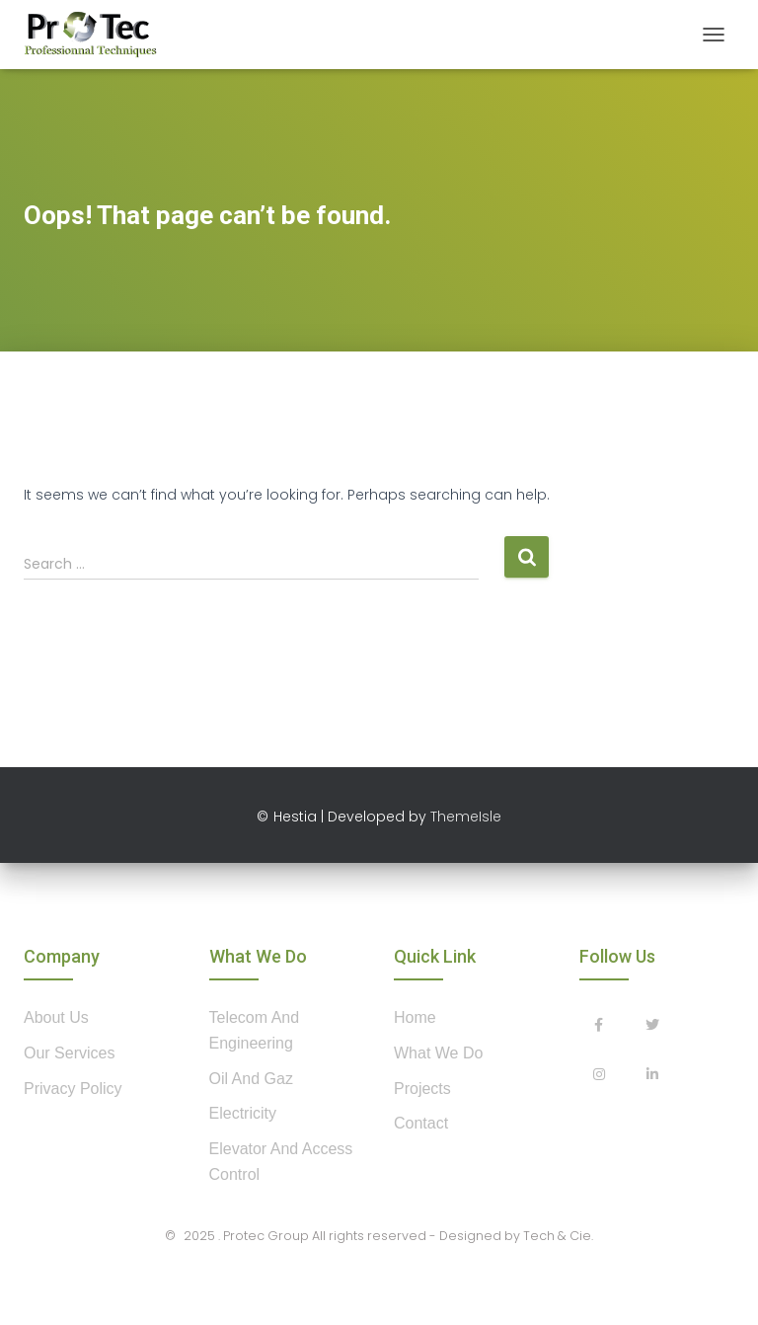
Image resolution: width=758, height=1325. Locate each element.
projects (422, 1088)
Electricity (242, 1113)
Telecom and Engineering (254, 1030)
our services (69, 1053)
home (415, 1017)
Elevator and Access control (281, 1161)
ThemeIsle (465, 816)
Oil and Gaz (251, 1078)
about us (56, 1017)
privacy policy (73, 1088)
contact (421, 1123)
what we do (438, 1053)
